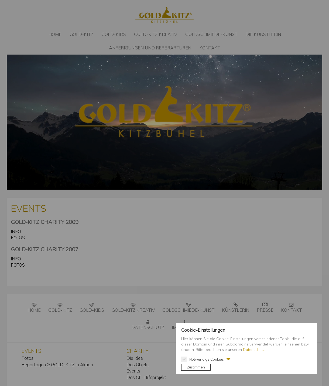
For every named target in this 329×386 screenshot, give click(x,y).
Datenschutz (254, 349)
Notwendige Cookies (202, 359)
